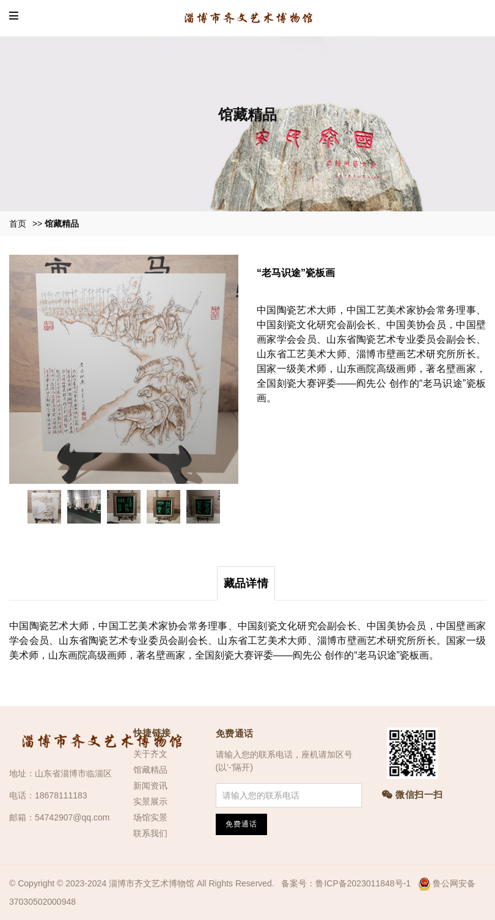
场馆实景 (150, 817)
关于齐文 (150, 754)
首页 (17, 223)
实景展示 (150, 801)
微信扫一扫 (412, 794)
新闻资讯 (150, 785)
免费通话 (235, 733)
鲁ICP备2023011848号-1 (363, 883)
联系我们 (150, 833)
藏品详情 (246, 583)
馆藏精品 (62, 223)
